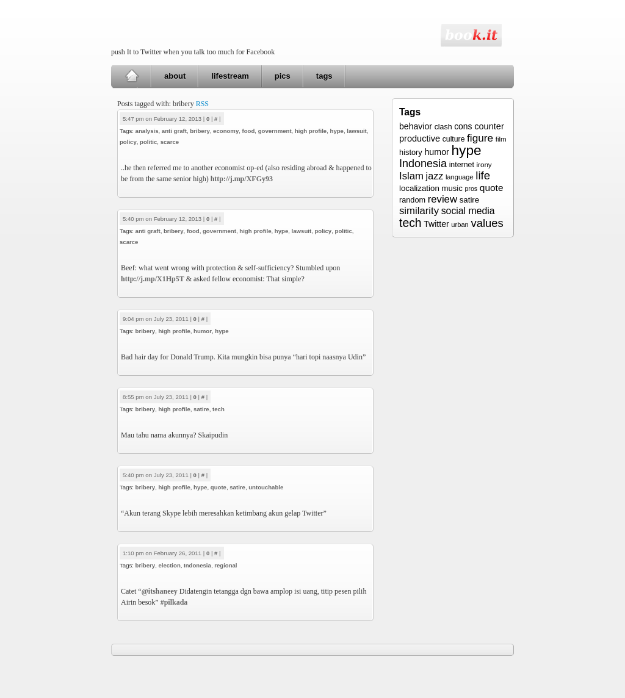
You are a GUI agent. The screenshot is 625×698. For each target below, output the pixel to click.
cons (463, 126)
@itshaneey (160, 591)
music (451, 188)
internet (461, 164)
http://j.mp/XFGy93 (242, 178)
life (482, 175)
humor (202, 331)
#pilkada (174, 602)
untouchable (265, 487)
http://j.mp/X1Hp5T (152, 279)
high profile (311, 131)
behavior (415, 126)
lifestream (229, 76)
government (275, 131)
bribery (200, 131)
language (460, 177)
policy (128, 142)
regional (225, 565)
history (410, 152)
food (248, 131)
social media (468, 211)
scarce (170, 142)
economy (226, 131)
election (169, 565)
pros (470, 188)
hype (337, 131)
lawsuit (357, 131)
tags (324, 76)
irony (484, 164)
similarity (419, 211)
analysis (147, 131)
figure (480, 138)
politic (148, 142)
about (175, 76)
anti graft (174, 131)
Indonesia (197, 565)
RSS (202, 103)
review (442, 199)
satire (201, 409)
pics (283, 76)
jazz (435, 175)
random (412, 200)
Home (131, 76)
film (501, 139)
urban (459, 224)
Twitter (436, 224)
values (487, 223)
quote (218, 487)
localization (419, 188)
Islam (411, 176)
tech (218, 409)
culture (454, 139)
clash (443, 127)
